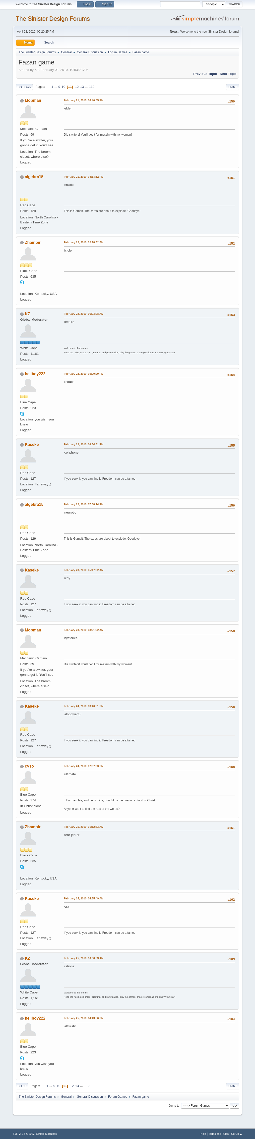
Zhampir (33, 242)
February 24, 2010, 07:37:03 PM (83, 766)
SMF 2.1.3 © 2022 (24, 1133)
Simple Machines (46, 1133)
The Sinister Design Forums (53, 18)
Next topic (228, 74)
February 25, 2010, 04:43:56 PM (83, 1018)
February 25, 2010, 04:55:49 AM (84, 898)
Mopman (33, 100)
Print (232, 87)
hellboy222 (35, 374)
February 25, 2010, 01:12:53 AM (84, 826)
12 (77, 87)
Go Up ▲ (236, 1133)
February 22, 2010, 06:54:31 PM (83, 444)
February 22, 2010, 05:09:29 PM (83, 373)
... (56, 87)
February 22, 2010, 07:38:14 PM (83, 504)
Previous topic (205, 74)
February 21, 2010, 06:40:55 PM (83, 100)
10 (63, 87)
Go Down (24, 87)
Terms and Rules (218, 1133)
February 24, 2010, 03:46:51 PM (83, 706)
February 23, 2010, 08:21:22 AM (84, 629)
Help (203, 1133)
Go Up (21, 1086)
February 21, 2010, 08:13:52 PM (83, 176)
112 (91, 87)
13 (82, 87)
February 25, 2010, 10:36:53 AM (84, 958)
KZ (27, 314)
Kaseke (32, 444)
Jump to (174, 1105)
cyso (29, 766)
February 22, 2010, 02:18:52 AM (84, 242)
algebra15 (34, 177)
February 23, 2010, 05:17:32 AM (84, 570)
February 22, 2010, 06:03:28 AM (84, 313)
